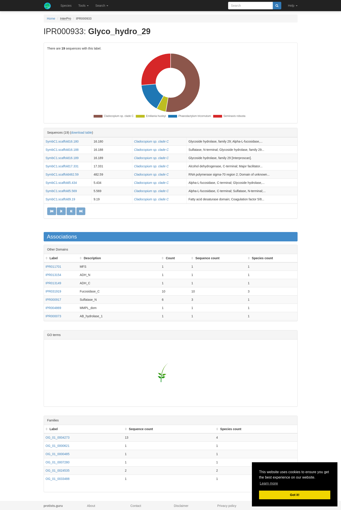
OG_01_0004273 (57, 437)
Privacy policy (227, 506)
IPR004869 (53, 308)
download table (81, 132)
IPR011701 (53, 266)
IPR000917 (53, 299)
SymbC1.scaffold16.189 (62, 158)
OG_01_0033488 (57, 479)
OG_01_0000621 (57, 446)
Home (51, 18)
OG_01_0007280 (57, 462)
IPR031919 (53, 291)
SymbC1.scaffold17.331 (62, 166)
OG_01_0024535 (57, 470)
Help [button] (293, 5)
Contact (136, 506)
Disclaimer (181, 506)
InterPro (65, 18)
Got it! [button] (294, 495)
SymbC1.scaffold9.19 (60, 199)
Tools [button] (83, 5)
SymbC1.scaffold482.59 (62, 174)
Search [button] (101, 5)
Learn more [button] (269, 483)
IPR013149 (53, 283)
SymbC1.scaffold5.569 (61, 191)
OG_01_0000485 (57, 454)
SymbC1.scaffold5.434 (61, 183)
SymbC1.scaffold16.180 (62, 141)
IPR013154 (53, 275)
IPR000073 (53, 316)
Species (66, 5)
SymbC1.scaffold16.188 (62, 149)
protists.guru (53, 506)
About (91, 506)
